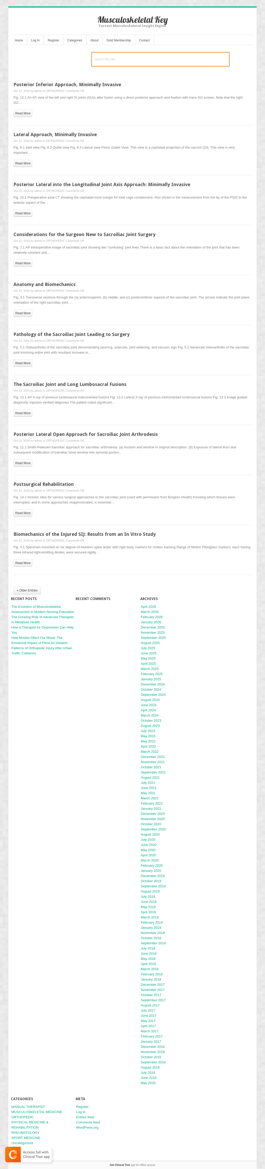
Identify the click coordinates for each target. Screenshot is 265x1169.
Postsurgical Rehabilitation (43, 484)
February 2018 (152, 974)
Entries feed (85, 1117)
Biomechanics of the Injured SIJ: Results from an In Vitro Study (84, 534)
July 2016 (148, 1073)
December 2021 (153, 757)
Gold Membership (118, 40)
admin (38, 90)
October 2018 (151, 938)
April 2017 (148, 1026)
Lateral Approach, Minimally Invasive (55, 134)
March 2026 (150, 612)
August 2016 (150, 1067)
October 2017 (151, 995)
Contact (144, 40)
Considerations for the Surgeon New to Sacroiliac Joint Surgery (84, 234)
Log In (35, 40)
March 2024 (150, 715)
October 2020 (151, 824)
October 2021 (151, 767)
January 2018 (151, 979)
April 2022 (148, 746)
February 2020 (152, 865)
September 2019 (153, 886)
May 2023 (148, 736)
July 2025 (148, 648)
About (94, 40)
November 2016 (153, 1052)
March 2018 (150, 969)
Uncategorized (22, 1143)
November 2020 (153, 819)
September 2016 (153, 1062)
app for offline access (132, 1165)
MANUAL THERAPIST (28, 1107)
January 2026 (151, 622)
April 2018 (148, 964)
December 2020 (153, 814)
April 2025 (148, 664)
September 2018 (153, 943)
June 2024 (149, 705)
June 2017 (149, 1016)
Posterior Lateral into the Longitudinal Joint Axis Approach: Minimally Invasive (101, 184)
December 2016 (153, 1047)
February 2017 (152, 1036)
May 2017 (148, 1021)
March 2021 (150, 798)
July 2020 (148, 840)
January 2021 (151, 808)
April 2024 (148, 710)
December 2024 (153, 684)
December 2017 (153, 985)
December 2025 (153, 627)
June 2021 (149, 788)
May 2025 (148, 658)
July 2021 (148, 783)
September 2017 (153, 1000)
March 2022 (150, 752)
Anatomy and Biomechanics (44, 284)
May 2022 (148, 741)
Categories (74, 40)
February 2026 (152, 617)
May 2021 (148, 793)
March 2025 (150, 669)
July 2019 (148, 896)
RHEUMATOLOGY (25, 1133)
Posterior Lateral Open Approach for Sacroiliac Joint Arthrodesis (85, 434)
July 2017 (148, 1010)
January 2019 (151, 928)
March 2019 (150, 917)
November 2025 (153, 632)
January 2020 (151, 871)
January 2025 (151, 679)
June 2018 (149, 953)
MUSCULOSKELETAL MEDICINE (36, 1112)
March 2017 (150, 1031)
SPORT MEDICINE (25, 1138)
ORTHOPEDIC (55, 90)
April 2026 (148, 607)
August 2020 (150, 834)
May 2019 (148, 907)
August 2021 (150, 777)
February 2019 (152, 922)
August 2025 (150, 643)
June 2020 (149, 845)
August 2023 (150, 726)
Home (19, 40)
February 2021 (152, 803)
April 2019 (148, 912)
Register (53, 40)
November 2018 (153, 933)
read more (23, 113)
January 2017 (151, 1041)
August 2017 (150, 1005)
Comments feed (88, 1122)
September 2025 (153, 638)
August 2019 (150, 891)
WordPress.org (87, 1127)
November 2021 (153, 762)
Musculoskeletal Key (132, 19)
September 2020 (153, 829)
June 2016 (149, 1078)
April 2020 (148, 855)
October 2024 (151, 689)
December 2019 (153, 876)
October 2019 (151, 881)
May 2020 (148, 850)
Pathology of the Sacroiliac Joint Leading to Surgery (71, 334)
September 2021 (153, 772)
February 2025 (152, 674)
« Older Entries (27, 590)
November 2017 (153, 990)
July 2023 (148, 731)
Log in (80, 1112)
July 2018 (148, 948)
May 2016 (148, 1083)
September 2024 (153, 695)
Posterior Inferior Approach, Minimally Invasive (67, 84)
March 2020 (150, 860)
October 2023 (151, 720)
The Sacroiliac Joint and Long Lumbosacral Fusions (70, 384)
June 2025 (149, 653)
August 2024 (150, 700)
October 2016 (151, 1057)
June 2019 (149, 902)
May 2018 (148, 959)
